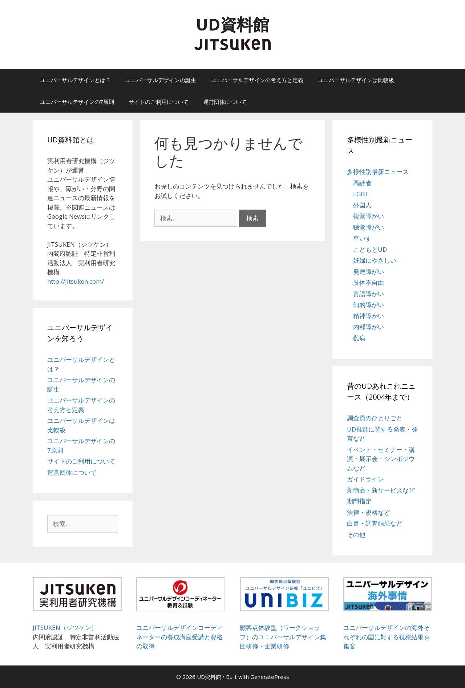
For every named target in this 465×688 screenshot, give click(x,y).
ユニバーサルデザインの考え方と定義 (257, 80)
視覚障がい (368, 216)
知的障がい (368, 304)
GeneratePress (269, 676)
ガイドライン (365, 479)
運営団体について (225, 101)
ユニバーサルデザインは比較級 (356, 80)
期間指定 (359, 501)
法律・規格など (368, 512)
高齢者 (362, 183)
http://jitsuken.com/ (75, 281)
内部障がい (368, 327)
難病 (359, 338)
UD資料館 (232, 24)
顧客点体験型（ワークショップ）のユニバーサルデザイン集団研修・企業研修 (283, 636)
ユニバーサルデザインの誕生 (160, 80)
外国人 (362, 205)
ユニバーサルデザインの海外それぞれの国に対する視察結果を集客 (386, 636)
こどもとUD (370, 249)
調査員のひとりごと (375, 418)
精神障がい (368, 316)
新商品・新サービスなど (381, 490)
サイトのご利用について (159, 101)
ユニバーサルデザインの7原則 (77, 101)
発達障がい (368, 271)
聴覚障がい (368, 227)
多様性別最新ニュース (378, 171)
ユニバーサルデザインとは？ (75, 80)
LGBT (361, 194)
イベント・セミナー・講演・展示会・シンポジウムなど (381, 458)
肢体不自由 (368, 282)
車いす (362, 238)
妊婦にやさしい (374, 260)
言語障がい (368, 294)
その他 (356, 534)
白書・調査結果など (375, 523)
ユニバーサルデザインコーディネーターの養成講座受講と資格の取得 (179, 636)
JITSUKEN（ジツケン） (65, 627)
